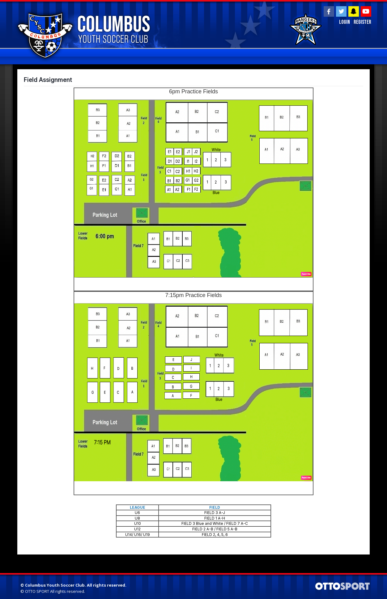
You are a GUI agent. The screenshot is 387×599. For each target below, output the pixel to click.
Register (362, 22)
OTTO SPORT (37, 591)
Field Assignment (48, 79)
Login (344, 22)
